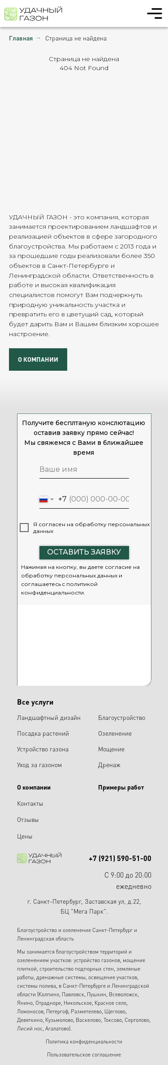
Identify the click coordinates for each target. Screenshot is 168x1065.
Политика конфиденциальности (84, 1041)
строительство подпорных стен (76, 968)
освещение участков (112, 977)
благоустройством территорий (91, 951)
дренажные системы (61, 977)
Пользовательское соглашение (84, 1054)
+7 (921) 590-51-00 (120, 858)
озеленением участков (44, 960)
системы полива (36, 985)
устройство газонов (97, 960)
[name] (84, 470)
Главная (21, 38)
